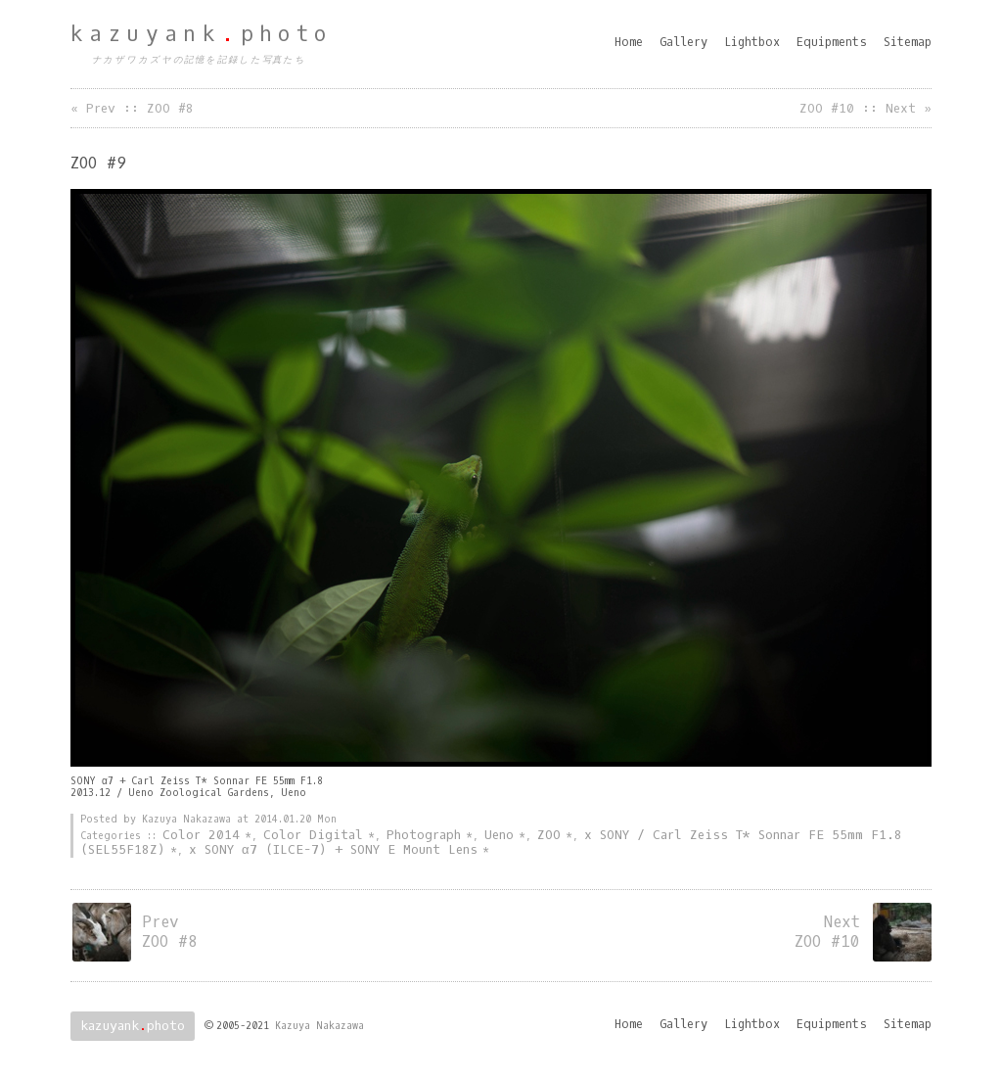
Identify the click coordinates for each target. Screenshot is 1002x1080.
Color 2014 (201, 834)
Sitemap (908, 42)
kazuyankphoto (201, 34)
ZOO (549, 834)
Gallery (683, 42)
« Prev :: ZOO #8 (132, 108)
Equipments (832, 42)
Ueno (499, 834)
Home (629, 42)
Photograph (424, 834)
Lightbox (752, 42)
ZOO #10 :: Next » (865, 108)
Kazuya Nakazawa (319, 1025)
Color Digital (313, 834)
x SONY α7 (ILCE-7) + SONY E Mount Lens (333, 849)
